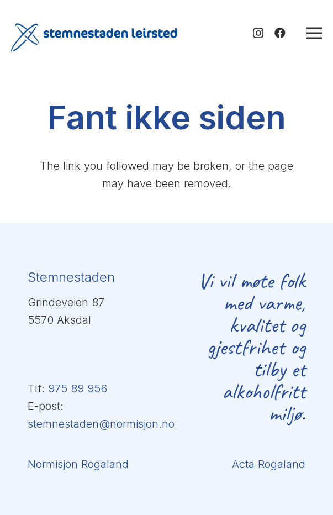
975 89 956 (77, 388)
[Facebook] (280, 33)
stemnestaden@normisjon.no (101, 423)
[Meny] (314, 33)
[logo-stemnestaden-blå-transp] (94, 37)
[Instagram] (258, 33)
